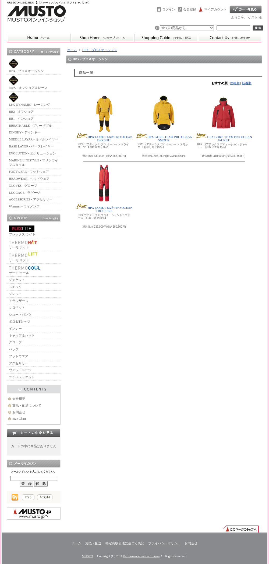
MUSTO (87, 556)
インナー (15, 328)
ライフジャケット (22, 377)
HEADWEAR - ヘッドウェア (29, 179)
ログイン (168, 9)
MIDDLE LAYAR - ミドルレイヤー (33, 139)
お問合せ (229, 37)
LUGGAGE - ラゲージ (24, 193)
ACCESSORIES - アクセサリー (30, 199)
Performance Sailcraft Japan (141, 556)
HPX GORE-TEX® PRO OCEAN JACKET (223, 138)
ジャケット (17, 280)
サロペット (17, 307)
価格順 (235, 83)
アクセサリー (18, 363)
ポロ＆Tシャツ (19, 321)
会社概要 (18, 399)
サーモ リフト (23, 257)
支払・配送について (166, 37)
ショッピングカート (245, 9)
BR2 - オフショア (21, 112)
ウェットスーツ (20, 370)
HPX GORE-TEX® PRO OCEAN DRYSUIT (104, 138)
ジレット (15, 294)
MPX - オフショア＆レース (28, 83)
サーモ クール (24, 270)
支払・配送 (93, 543)
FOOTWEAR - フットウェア (29, 172)
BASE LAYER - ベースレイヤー (31, 146)
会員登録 (189, 9)
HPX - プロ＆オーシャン (26, 66)
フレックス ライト (22, 230)
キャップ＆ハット (22, 335)
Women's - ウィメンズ (24, 206)
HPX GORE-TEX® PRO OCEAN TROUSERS (104, 209)
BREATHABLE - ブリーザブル (30, 126)
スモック (15, 287)
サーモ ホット (23, 244)
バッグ (14, 349)
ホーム (102, 37)
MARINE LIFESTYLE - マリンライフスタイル (33, 162)
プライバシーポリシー (164, 543)
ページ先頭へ (240, 529)
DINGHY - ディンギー (24, 132)
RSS (28, 497)
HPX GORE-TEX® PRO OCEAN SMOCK (163, 138)
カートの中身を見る (34, 433)
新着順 (247, 83)
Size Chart (19, 419)
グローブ (15, 342)
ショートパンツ (20, 314)
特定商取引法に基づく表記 (124, 543)
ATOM (44, 497)
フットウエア (18, 356)
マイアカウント (215, 9)
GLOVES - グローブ (23, 186)
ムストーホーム (38, 37)
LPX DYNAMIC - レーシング (29, 100)
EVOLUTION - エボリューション (32, 153)
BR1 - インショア (21, 119)
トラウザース (18, 301)
